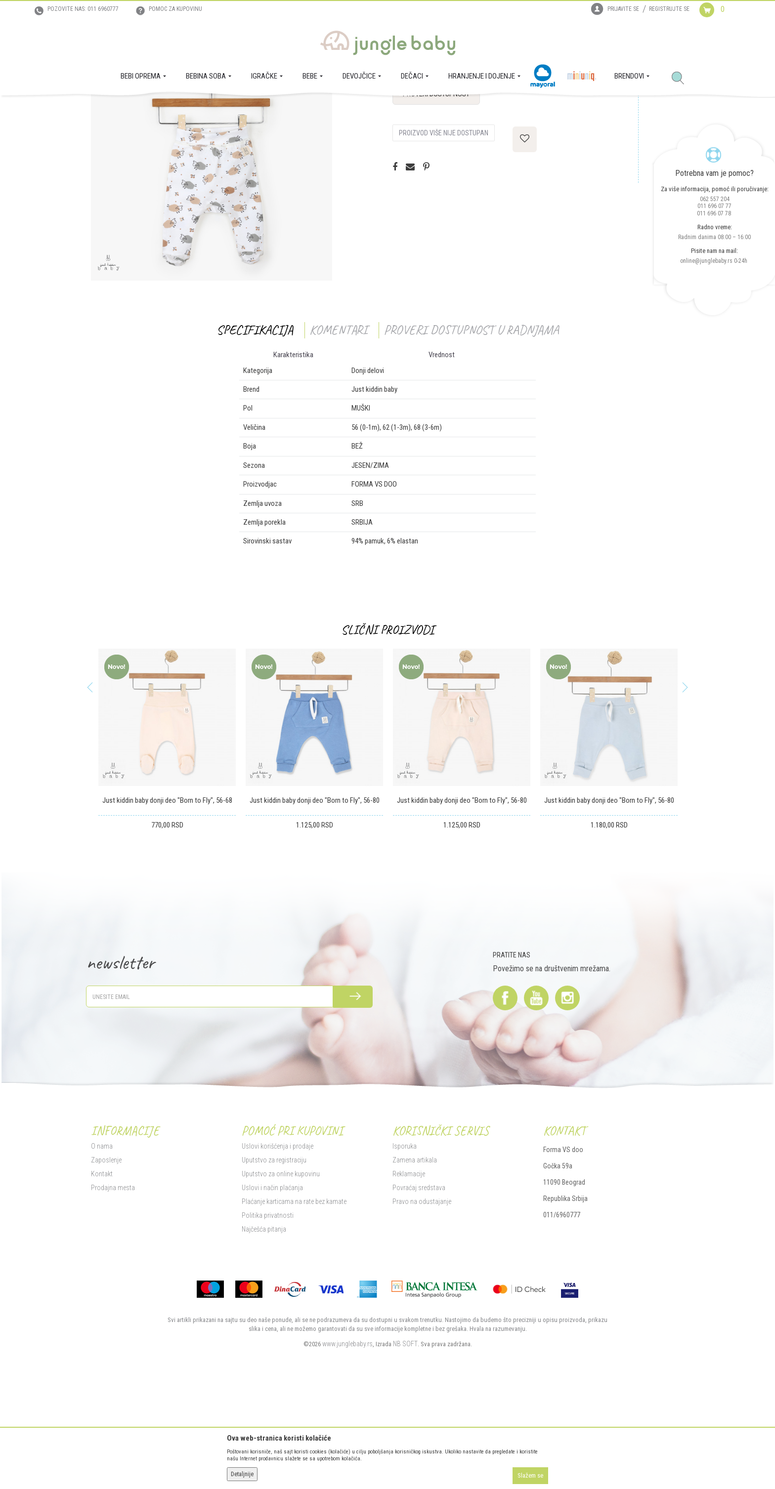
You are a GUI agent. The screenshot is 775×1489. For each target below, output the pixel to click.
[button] (681, 78)
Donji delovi (216, 109)
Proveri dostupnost (436, 191)
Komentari (338, 427)
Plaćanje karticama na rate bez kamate (294, 1299)
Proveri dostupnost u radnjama (471, 427)
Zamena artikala (414, 1257)
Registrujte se (669, 8)
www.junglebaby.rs (347, 1441)
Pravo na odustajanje (421, 1299)
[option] (167, 858)
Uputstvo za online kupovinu (281, 1271)
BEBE (164, 109)
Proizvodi (139, 109)
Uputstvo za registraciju (274, 1257)
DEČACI (186, 109)
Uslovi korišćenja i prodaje (277, 1243)
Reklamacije (408, 1271)
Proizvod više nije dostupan (443, 230)
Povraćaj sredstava (418, 1285)
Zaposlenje (106, 1257)
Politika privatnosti (268, 1313)
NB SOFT (405, 1441)
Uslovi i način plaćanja (272, 1285)
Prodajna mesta (113, 1285)
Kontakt (102, 1271)
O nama (102, 1243)
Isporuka (404, 1243)
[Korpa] (719, 18)
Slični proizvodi (387, 727)
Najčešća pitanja (264, 1326)
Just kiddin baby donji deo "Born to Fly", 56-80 (315, 897)
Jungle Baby (106, 109)
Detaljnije (242, 1474)
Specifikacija (254, 427)
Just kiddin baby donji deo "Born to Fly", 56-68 (167, 897)
